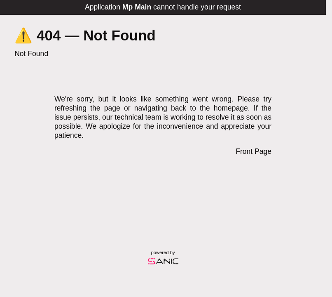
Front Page (253, 151)
